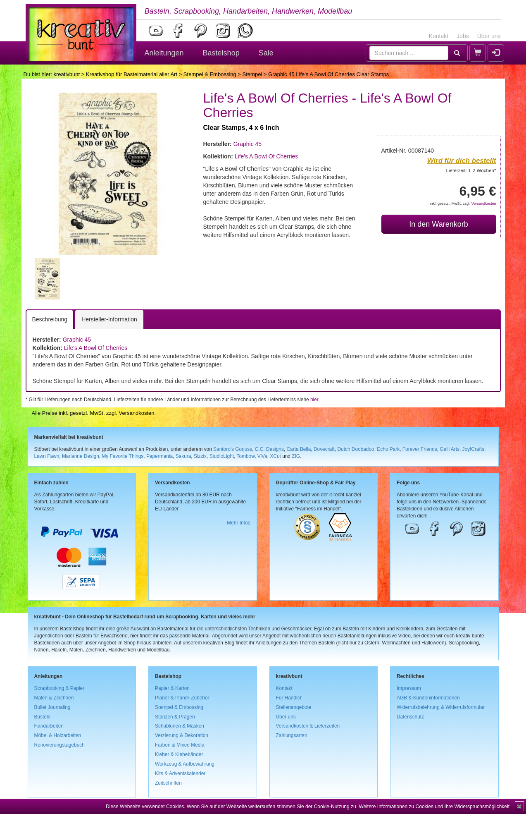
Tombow (246, 456)
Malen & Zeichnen (54, 698)
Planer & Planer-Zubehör (182, 698)
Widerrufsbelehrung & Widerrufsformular (441, 707)
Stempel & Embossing (209, 74)
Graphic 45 (247, 144)
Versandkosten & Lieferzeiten (308, 726)
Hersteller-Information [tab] (109, 319)
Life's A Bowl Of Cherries (266, 156)
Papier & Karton (172, 688)
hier (314, 399)
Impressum (409, 688)
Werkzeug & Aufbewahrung (184, 764)
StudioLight (221, 456)
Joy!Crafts (473, 449)
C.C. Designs (269, 449)
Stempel (252, 74)
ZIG (296, 456)
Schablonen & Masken (179, 726)
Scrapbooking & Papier (59, 688)
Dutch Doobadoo (355, 449)
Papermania (159, 456)
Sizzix (200, 456)
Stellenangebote (294, 707)
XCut (275, 456)
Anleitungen (164, 53)
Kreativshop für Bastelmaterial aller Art (131, 74)
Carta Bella (299, 449)
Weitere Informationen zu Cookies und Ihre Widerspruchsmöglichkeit (434, 806)
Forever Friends (419, 449)
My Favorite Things (122, 456)
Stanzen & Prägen (175, 717)
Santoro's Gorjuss (232, 449)
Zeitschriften (168, 783)
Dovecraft (324, 449)
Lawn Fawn (47, 456)
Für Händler (289, 698)
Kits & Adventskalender (180, 773)
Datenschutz (410, 717)
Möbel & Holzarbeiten (57, 735)
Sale (266, 53)
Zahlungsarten (291, 735)
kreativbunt (66, 74)
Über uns (489, 36)
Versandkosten (483, 203)
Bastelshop (221, 53)
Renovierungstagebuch (59, 745)
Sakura (183, 456)
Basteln (42, 717)
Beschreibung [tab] (50, 319)
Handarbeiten (49, 726)
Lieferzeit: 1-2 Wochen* (471, 170)
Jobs (463, 36)
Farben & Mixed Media (180, 745)
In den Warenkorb (438, 224)
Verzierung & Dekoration (181, 735)
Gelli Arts (449, 449)
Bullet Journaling (52, 707)
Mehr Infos (238, 523)
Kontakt (438, 36)
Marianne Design (80, 456)
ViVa (262, 456)
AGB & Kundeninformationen (428, 698)
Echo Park (388, 449)
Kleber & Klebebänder (179, 754)
